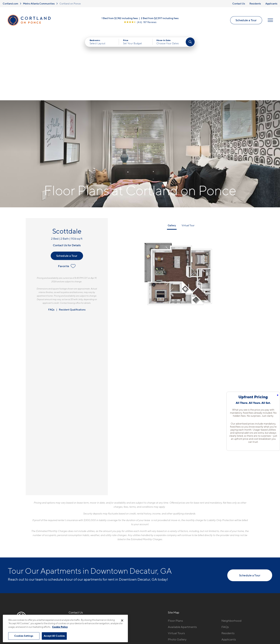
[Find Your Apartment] (190, 42)
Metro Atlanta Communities (39, 3)
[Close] (122, 620)
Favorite (66, 199)
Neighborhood (231, 554)
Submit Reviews (139, 620)
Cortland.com (10, 3)
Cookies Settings (23, 635)
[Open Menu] (270, 20)
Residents (255, 3)
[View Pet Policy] (98, 573)
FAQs (51, 242)
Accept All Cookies (54, 635)
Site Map (156, 620)
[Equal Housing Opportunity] (70, 573)
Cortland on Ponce (70, 3)
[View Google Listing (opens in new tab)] (140, 22)
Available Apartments (182, 560)
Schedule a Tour (246, 20)
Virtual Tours (176, 566)
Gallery (172, 158)
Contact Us (238, 3)
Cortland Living (178, 585)
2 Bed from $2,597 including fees (160, 18)
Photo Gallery (177, 572)
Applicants (271, 3)
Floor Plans (175, 554)
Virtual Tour (188, 158)
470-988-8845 (79, 554)
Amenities (174, 579)
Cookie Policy (60, 626)
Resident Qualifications (72, 242)
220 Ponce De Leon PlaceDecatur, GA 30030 (86, 562)
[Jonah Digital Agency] (264, 618)
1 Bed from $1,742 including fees (120, 18)
